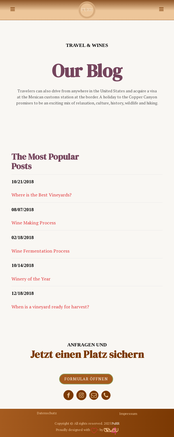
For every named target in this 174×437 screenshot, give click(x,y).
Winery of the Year (31, 279)
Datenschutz (47, 413)
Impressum (128, 413)
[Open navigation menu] (12, 9)
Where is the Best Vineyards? (41, 195)
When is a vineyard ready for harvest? (50, 307)
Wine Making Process (33, 223)
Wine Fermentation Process (40, 251)
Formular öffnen (86, 378)
